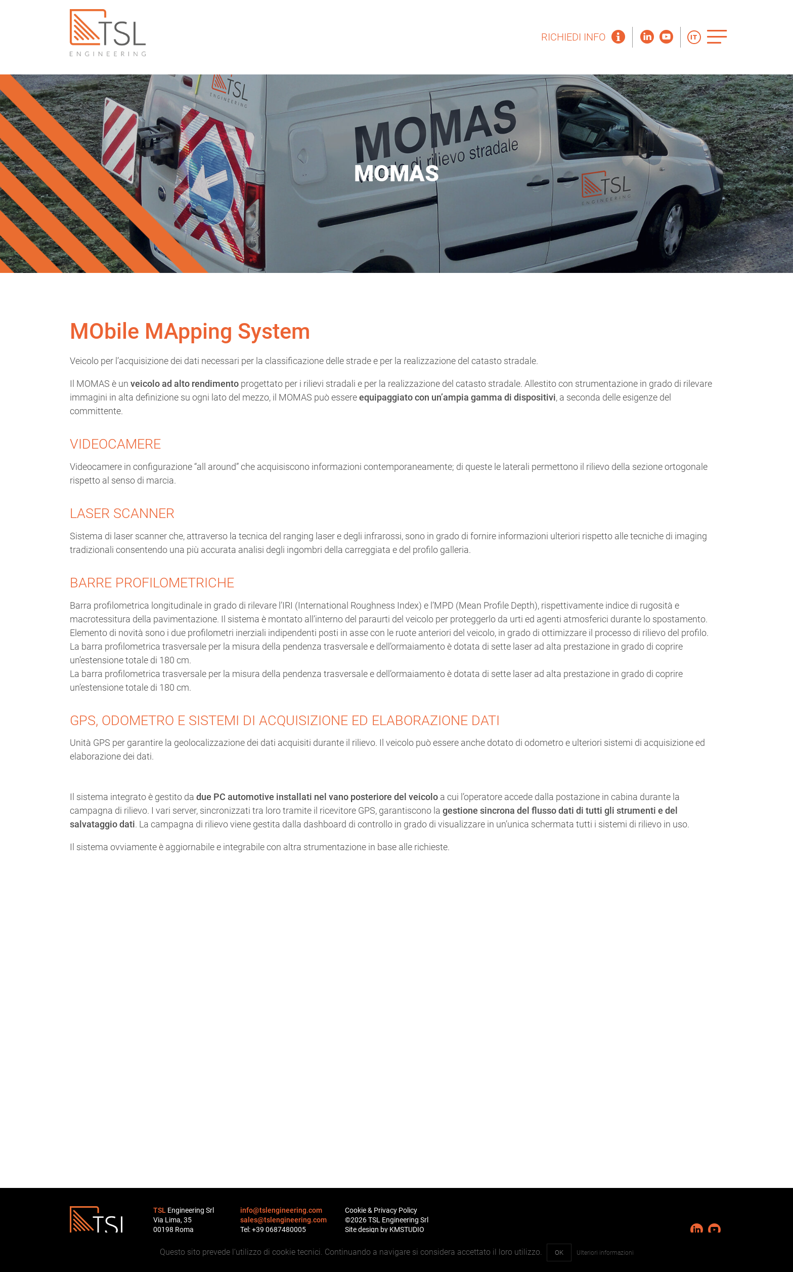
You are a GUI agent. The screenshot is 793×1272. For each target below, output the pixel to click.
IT (693, 37)
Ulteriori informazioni (605, 1252)
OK (559, 1252)
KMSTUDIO (406, 1229)
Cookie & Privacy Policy (381, 1210)
